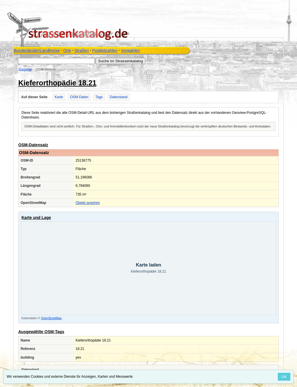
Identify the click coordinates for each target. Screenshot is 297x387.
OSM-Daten (79, 97)
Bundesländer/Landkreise (37, 50)
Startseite (25, 69)
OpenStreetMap (51, 318)
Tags (99, 97)
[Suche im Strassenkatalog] (56, 61)
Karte (59, 97)
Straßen (81, 50)
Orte (67, 50)
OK (284, 377)
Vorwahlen (130, 50)
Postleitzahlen (104, 50)
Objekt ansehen (88, 203)
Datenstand (118, 97)
